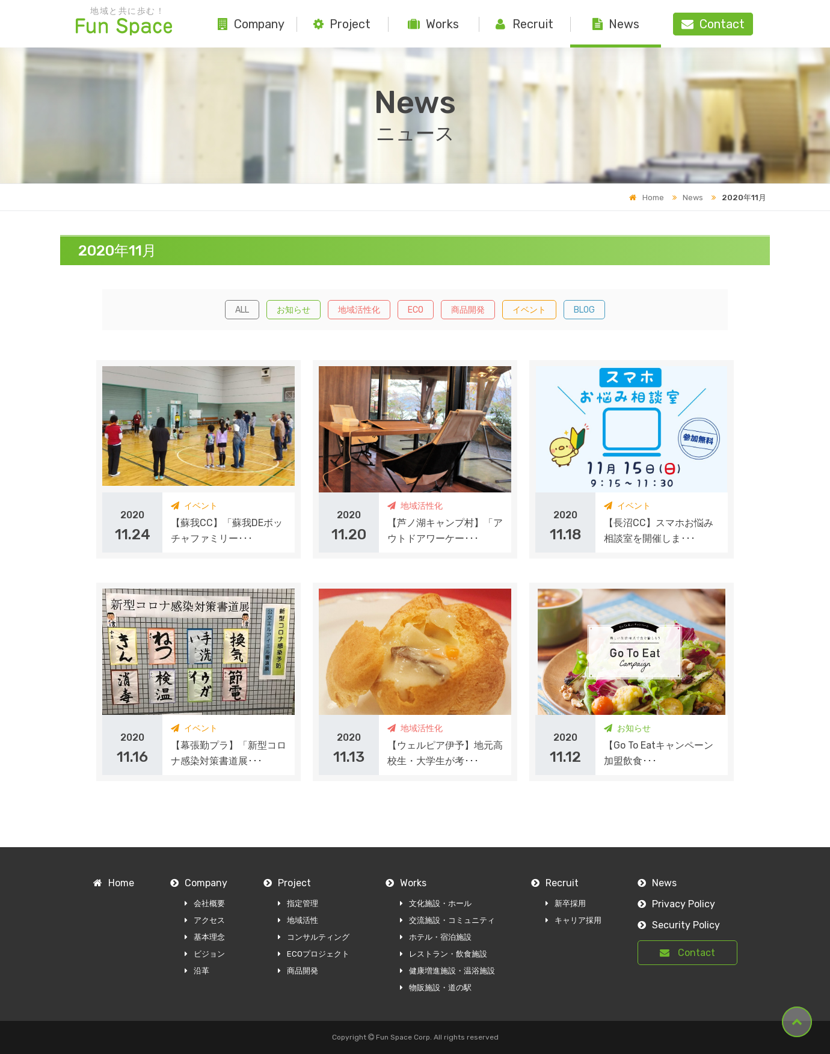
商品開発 (468, 310)
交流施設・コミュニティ (447, 920)
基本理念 (205, 937)
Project (341, 24)
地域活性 (298, 920)
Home (646, 197)
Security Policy (679, 925)
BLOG (584, 310)
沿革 (197, 970)
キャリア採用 (573, 920)
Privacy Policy (676, 904)
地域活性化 (359, 310)
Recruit (524, 24)
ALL (242, 310)
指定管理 (298, 903)
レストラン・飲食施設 (443, 953)
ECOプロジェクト (313, 953)
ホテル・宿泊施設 (436, 937)
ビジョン (205, 953)
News (615, 24)
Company (251, 24)
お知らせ (293, 310)
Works (433, 24)
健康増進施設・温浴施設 (447, 970)
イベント (529, 310)
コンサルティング (313, 937)
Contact (687, 952)
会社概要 (205, 903)
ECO (415, 310)
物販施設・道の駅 (436, 987)
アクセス (205, 920)
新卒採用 (566, 903)
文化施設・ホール (436, 903)
